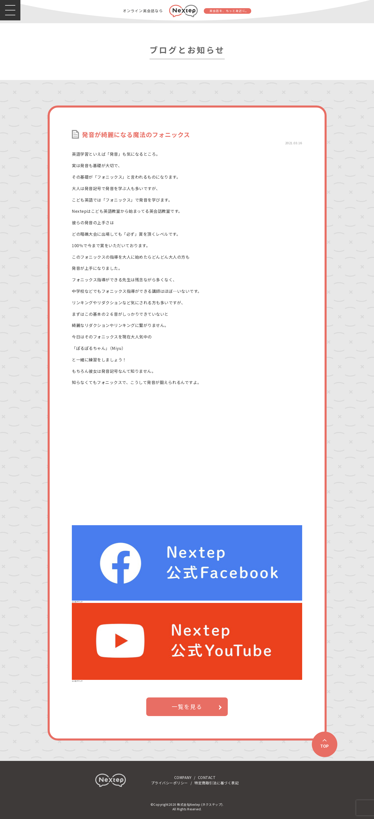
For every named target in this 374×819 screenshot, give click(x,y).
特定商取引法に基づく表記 (216, 782)
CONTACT (207, 777)
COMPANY (183, 777)
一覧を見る (187, 707)
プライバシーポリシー (169, 782)
